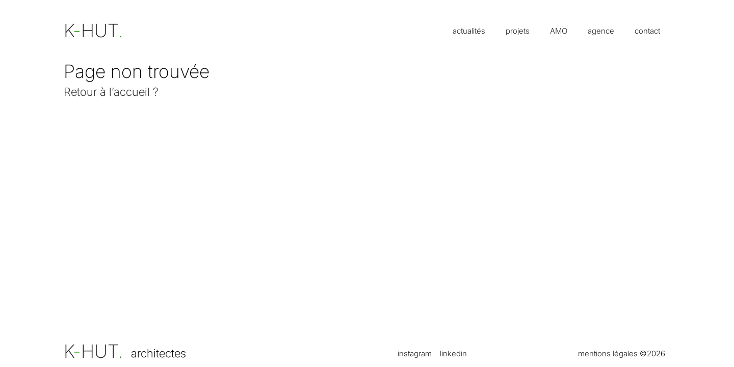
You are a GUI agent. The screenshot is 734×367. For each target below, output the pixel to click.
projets (518, 31)
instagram (415, 353)
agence (601, 31)
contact (647, 31)
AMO (558, 31)
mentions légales (608, 353)
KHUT (93, 351)
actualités (469, 31)
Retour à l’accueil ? (111, 92)
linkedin (453, 353)
